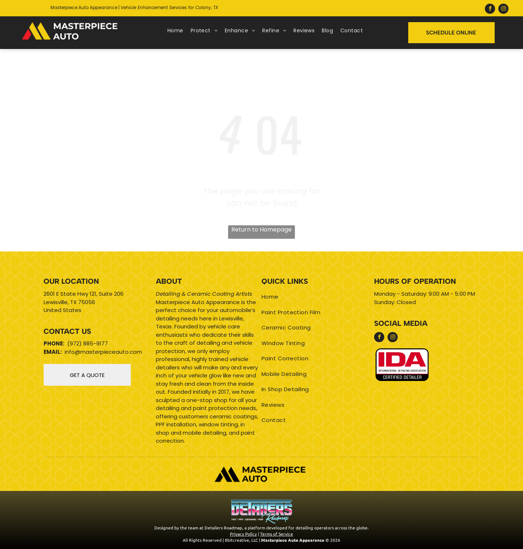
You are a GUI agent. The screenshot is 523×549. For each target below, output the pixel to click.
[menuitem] (175, 30)
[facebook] (490, 10)
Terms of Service (276, 534)
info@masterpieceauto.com (103, 352)
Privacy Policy (243, 534)
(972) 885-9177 (87, 343)
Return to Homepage (261, 229)
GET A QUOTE (87, 375)
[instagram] (503, 10)
